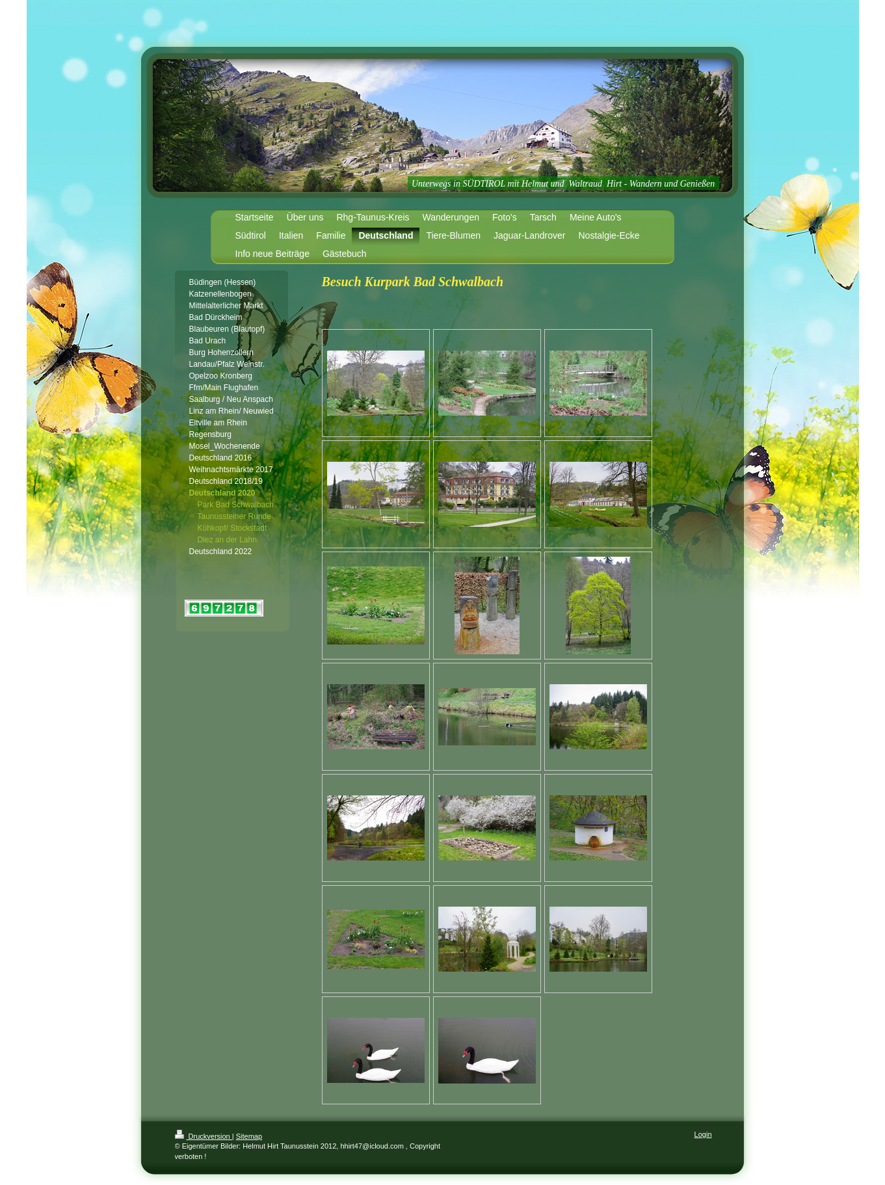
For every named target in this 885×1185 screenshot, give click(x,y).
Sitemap (249, 1136)
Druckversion (203, 1136)
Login (703, 1134)
